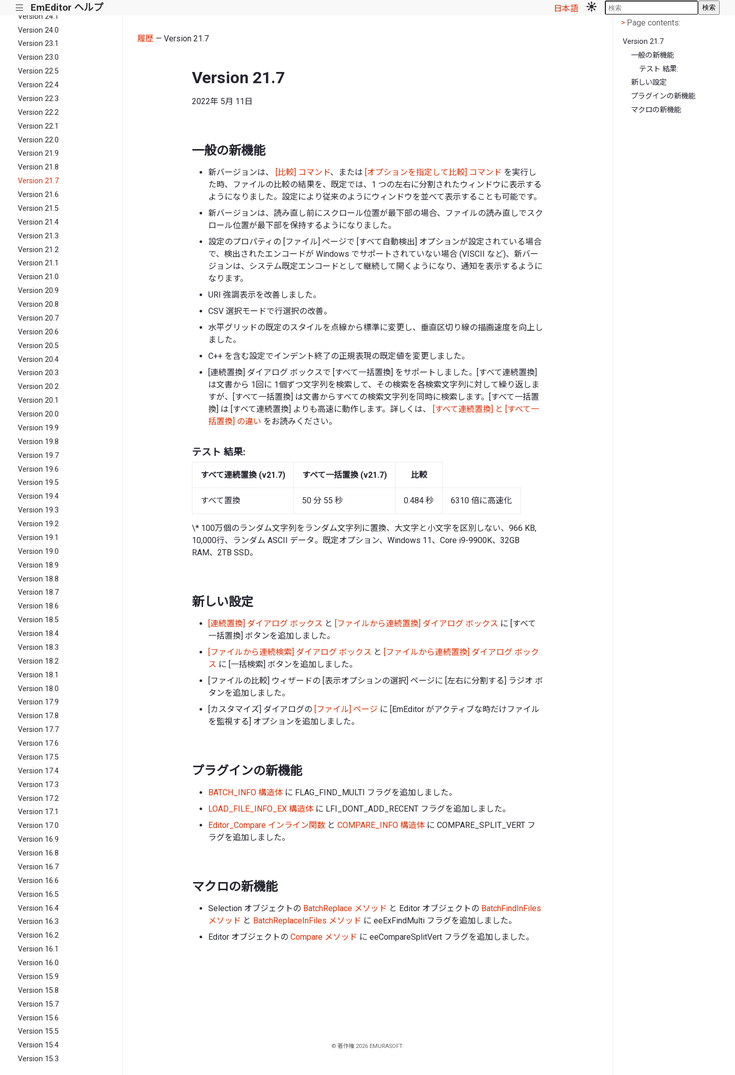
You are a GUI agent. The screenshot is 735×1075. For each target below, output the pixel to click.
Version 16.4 (38, 908)
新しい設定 (649, 82)
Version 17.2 (38, 798)
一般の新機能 (652, 55)
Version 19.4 (38, 496)
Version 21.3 (38, 236)
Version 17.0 (38, 825)
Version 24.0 (38, 30)
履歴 (145, 38)
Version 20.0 (38, 414)
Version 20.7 (38, 318)
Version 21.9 (38, 153)
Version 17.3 (38, 784)
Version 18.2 (38, 661)
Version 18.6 (38, 606)
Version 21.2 (38, 250)
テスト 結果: (658, 69)
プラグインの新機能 (663, 96)
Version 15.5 (38, 1031)
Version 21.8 (38, 167)
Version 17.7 (38, 729)
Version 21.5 (38, 208)
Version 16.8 (38, 853)
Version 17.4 (38, 771)
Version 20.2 (38, 386)
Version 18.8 (38, 579)
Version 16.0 (38, 963)
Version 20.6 (38, 332)
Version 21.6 (38, 194)
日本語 (566, 8)
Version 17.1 (38, 812)
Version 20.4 (38, 359)
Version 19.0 (38, 551)
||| (19, 8)
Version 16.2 (38, 935)
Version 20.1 (38, 400)
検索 (709, 7)
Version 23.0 (38, 57)
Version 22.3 (38, 98)
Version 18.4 (38, 633)
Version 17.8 (38, 716)
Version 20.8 (38, 304)
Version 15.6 (38, 1018)
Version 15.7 (38, 1004)
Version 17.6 (38, 743)
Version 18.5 (38, 620)
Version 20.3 (38, 373)
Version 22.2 (38, 112)
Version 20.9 (38, 290)
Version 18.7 (38, 592)
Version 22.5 (38, 71)
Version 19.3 (38, 510)
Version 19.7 (38, 455)
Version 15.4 (38, 1045)
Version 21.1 (38, 263)
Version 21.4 (38, 222)
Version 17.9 (38, 702)
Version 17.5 (38, 757)
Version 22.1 (38, 126)
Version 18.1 (38, 675)
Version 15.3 (38, 1059)
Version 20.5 (38, 345)
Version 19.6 (38, 469)
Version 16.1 (38, 949)
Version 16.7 (38, 867)
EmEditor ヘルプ (67, 7)
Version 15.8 (38, 990)
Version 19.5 (38, 482)
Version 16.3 (38, 921)
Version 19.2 (38, 524)
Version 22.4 (38, 85)
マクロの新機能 (656, 110)
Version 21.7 (38, 181)
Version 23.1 (38, 43)
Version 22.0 (38, 140)
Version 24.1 (38, 16)
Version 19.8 (38, 441)
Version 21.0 (38, 277)
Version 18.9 (38, 565)
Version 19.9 (38, 428)
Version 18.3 (38, 647)
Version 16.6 (38, 880)
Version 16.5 (38, 894)
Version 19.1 (38, 537)
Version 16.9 (38, 839)
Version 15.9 (38, 976)
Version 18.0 (38, 689)
